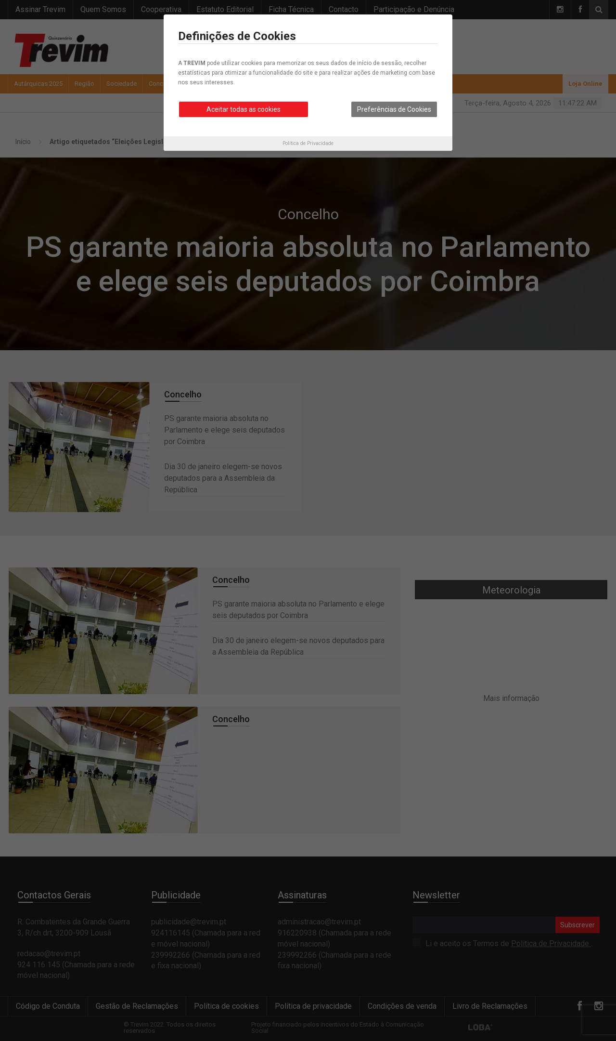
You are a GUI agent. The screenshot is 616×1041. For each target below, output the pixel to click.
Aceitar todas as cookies (243, 109)
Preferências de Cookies (394, 109)
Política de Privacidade (308, 143)
